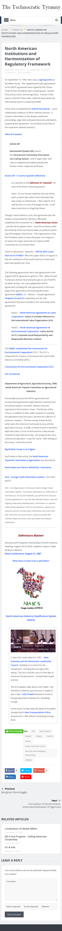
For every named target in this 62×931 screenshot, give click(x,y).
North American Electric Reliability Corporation (28, 467)
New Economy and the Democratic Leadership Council (31, 661)
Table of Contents (13, 134)
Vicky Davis (20, 69)
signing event (45, 79)
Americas (11, 72)
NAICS (28, 741)
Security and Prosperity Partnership (35, 753)
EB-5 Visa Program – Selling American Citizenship (26, 838)
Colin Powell (28, 694)
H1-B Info (10, 847)
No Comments (24, 72)
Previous (8, 789)
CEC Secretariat (12, 374)
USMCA (19, 294)
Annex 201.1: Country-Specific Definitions (25, 175)
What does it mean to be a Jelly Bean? (31, 560)
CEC (33, 731)
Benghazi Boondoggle (14, 792)
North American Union (35, 746)
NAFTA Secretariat (41, 108)
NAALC (39, 736)
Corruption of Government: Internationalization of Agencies (41, 805)
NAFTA (50, 736)
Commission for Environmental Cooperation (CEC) (29, 366)
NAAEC (28, 736)
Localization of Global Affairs (21, 828)
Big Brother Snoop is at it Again (20, 449)
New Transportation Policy (38, 712)
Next (56, 800)
